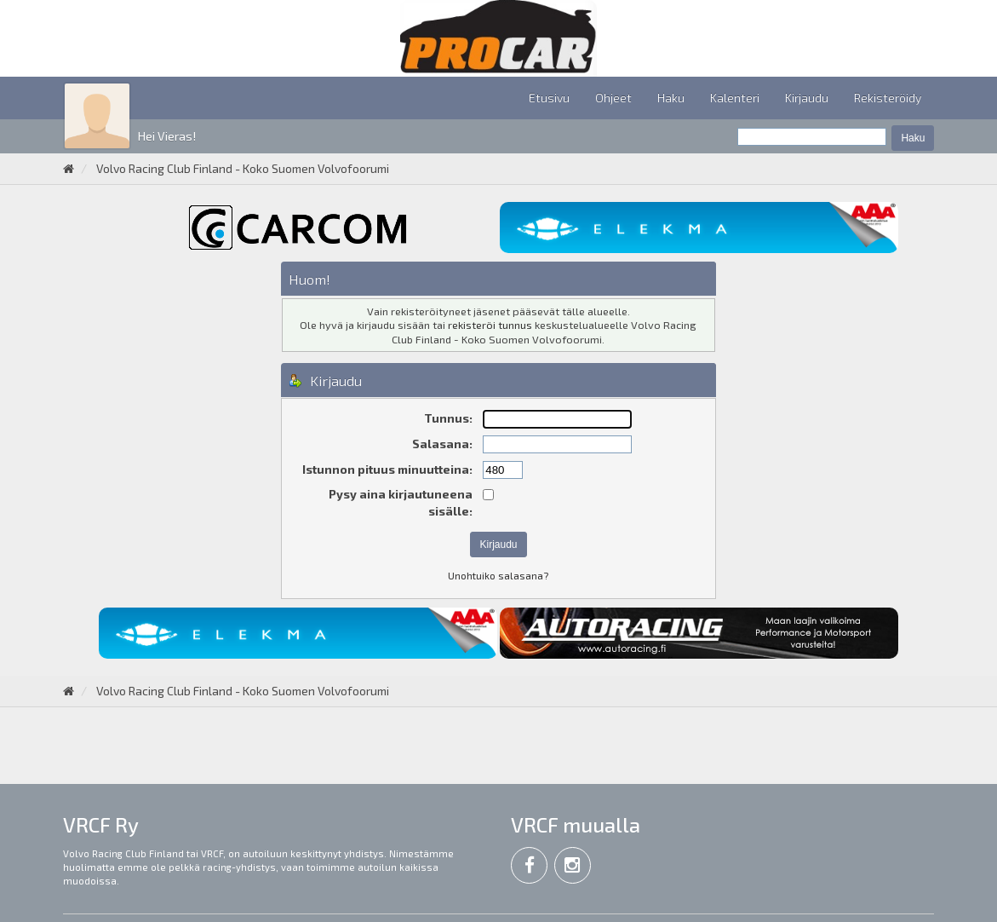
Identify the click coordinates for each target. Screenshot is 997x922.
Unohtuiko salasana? (498, 575)
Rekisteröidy (887, 97)
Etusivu (549, 97)
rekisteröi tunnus (490, 324)
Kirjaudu (806, 97)
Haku (671, 97)
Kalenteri (734, 97)
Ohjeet (613, 97)
